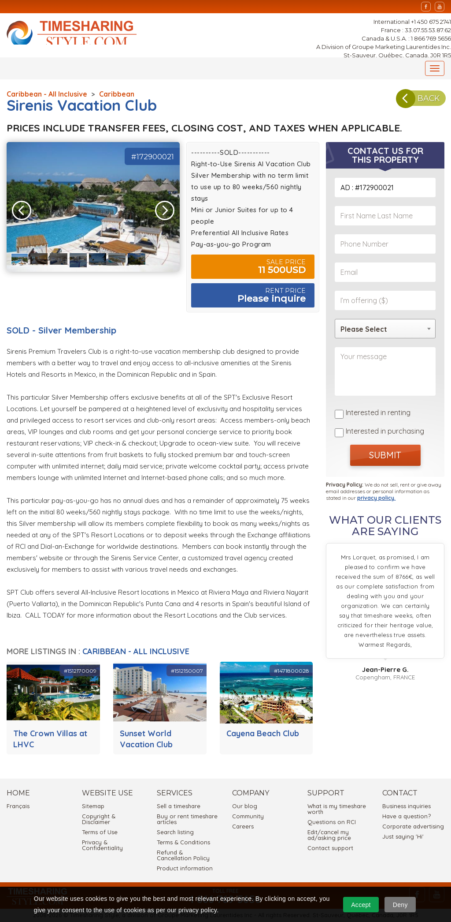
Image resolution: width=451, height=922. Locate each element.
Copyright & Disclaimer (98, 819)
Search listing (175, 832)
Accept (361, 904)
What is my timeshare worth (336, 808)
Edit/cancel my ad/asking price (329, 834)
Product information (185, 868)
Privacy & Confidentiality (102, 845)
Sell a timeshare (178, 806)
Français (18, 806)
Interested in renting (378, 412)
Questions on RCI (331, 821)
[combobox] (385, 328)
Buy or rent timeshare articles (187, 819)
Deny (400, 904)
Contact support (330, 847)
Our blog (244, 806)
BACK (414, 102)
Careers (243, 826)
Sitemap (93, 806)
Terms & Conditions (183, 842)
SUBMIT (385, 452)
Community (248, 816)
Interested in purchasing (385, 429)
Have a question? (406, 816)
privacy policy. (376, 495)
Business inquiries (406, 806)
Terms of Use (100, 832)
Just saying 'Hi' (403, 836)
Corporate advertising (413, 826)
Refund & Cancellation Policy (183, 855)
